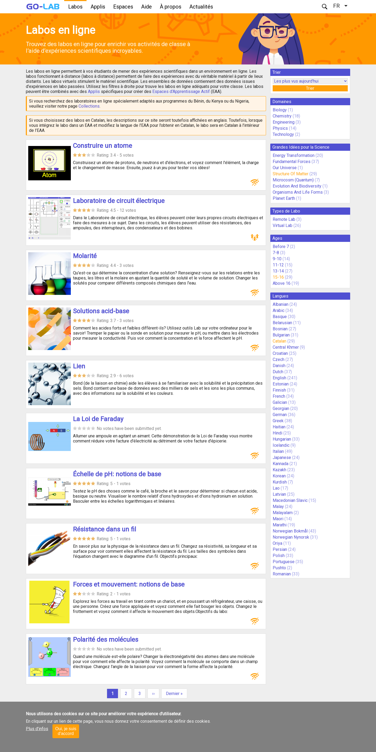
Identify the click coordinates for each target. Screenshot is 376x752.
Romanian (282, 573)
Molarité (85, 256)
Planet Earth (284, 198)
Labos (75, 6)
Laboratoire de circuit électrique (119, 201)
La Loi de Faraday (98, 419)
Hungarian (282, 439)
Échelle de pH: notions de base (117, 474)
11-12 (278, 264)
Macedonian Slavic (290, 500)
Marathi (280, 524)
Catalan (279, 341)
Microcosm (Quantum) (293, 179)
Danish (279, 365)
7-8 (276, 252)
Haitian (279, 426)
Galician (280, 402)
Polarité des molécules (105, 639)
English (279, 377)
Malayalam (283, 512)
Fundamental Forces (291, 161)
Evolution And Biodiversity (297, 186)
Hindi (277, 433)
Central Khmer (286, 347)
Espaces (123, 6)
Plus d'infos (37, 728)
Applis (98, 6)
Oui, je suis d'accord (65, 731)
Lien (79, 366)
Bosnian (280, 328)
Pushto (279, 567)
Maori (278, 518)
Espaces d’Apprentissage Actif (181, 91)
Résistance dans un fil (104, 529)
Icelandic (281, 445)
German (280, 414)
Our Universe (285, 167)
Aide (146, 6)
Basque (280, 316)
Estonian (281, 384)
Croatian (280, 353)
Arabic (278, 310)
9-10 (277, 258)
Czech (278, 359)
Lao (276, 488)
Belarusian (282, 322)
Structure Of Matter (290, 173)
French (279, 396)
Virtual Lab (282, 225)
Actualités (201, 6)
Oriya (277, 543)
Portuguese (284, 561)
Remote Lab (284, 219)
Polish (279, 555)
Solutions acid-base (101, 311)
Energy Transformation (293, 155)
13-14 (278, 271)
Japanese (282, 457)
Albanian (280, 304)
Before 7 (281, 246)
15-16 (278, 277)
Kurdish (280, 482)
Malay (278, 506)
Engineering (284, 122)
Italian (278, 451)
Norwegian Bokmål (290, 531)
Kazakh (279, 469)
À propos (170, 6)
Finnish (279, 390)
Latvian (279, 494)
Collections (89, 106)
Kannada (280, 463)
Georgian (281, 408)
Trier (310, 88)
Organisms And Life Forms (298, 192)
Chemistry (282, 116)
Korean (279, 475)
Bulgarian (281, 335)
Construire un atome (102, 145)
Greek (278, 420)
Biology (280, 109)
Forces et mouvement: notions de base (129, 584)
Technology (283, 134)
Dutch (278, 371)
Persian (280, 549)
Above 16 (282, 283)
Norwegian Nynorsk (291, 537)
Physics (280, 128)
